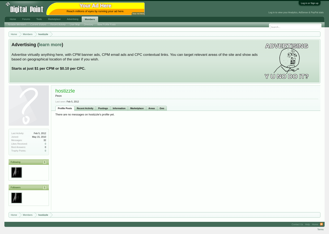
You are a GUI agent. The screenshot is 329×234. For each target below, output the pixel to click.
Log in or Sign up (309, 3)
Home (13, 19)
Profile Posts (65, 108)
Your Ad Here (138, 14)
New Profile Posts (107, 24)
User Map (75, 24)
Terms (320, 229)
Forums (26, 19)
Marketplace (137, 108)
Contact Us (297, 224)
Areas (152, 108)
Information (119, 108)
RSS (321, 224)
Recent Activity (85, 108)
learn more (50, 44)
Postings (103, 108)
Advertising (72, 19)
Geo (162, 108)
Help (307, 224)
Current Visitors (39, 24)
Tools (39, 19)
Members (90, 19)
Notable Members (17, 24)
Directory (88, 24)
